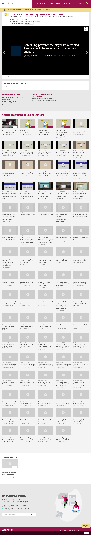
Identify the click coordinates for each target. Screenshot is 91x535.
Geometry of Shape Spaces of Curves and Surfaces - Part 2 (8, 173)
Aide (65, 530)
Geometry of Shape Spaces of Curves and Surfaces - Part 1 (80, 154)
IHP (9, 99)
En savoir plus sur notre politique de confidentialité (68, 533)
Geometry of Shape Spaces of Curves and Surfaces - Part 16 (26, 439)
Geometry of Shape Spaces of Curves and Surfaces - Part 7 (44, 283)
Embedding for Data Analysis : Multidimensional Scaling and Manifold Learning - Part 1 (62, 218)
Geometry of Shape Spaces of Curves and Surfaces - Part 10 (8, 326)
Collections (51, 3)
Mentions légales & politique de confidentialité (79, 530)
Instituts (58, 3)
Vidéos (44, 3)
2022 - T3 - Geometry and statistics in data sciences (37, 14)
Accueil (38, 3)
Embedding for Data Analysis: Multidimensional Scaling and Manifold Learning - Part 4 (62, 305)
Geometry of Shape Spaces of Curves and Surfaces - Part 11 (44, 346)
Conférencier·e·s (66, 3)
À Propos (59, 530)
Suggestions (9, 457)
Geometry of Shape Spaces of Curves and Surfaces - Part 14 (80, 383)
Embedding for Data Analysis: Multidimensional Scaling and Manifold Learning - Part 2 (8, 262)
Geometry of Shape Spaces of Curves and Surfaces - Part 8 (62, 283)
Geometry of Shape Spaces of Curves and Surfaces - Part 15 (8, 439)
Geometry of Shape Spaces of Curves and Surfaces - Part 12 (62, 346)
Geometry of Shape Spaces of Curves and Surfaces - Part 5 (26, 260)
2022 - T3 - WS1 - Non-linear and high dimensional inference (27, 132)
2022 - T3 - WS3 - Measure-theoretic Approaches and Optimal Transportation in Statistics (63, 134)
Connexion (81, 3)
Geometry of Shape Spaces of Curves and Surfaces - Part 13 (62, 383)
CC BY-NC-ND (12, 101)
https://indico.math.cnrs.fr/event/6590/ (29, 21)
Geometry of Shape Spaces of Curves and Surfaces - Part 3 (26, 173)
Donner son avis (86, 526)
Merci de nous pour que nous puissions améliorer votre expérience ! (28, 10)
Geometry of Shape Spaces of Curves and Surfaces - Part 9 (80, 303)
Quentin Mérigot (11, 86)
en (75, 3)
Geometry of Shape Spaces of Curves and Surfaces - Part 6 (44, 260)
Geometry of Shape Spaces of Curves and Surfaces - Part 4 (44, 173)
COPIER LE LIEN (29, 23)
